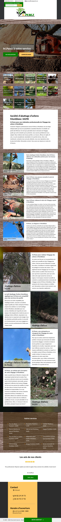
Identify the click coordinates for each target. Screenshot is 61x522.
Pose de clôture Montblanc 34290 (13, 425)
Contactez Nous (26, 54)
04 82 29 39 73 (9, 1)
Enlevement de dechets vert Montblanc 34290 (49, 437)
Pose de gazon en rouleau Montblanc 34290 (15, 437)
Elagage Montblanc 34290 (49, 429)
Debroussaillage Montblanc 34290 (13, 445)
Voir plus (30, 477)
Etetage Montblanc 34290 (32, 444)
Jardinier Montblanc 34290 (48, 425)
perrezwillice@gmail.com (31, 1)
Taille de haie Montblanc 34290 (32, 430)
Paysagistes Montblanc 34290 (32, 425)
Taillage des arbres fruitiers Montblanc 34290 (31, 438)
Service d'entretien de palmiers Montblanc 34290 (48, 446)
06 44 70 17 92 (19, 1)
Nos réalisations (10, 54)
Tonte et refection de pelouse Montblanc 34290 (14, 431)
